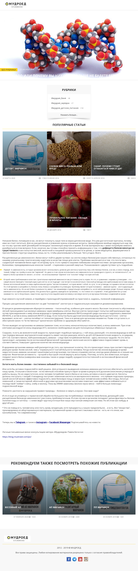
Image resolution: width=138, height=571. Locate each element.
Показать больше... (69, 115)
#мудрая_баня (60, 98)
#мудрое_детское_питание (67, 108)
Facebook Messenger (59, 422)
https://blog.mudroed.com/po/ (16, 436)
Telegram (20, 422)
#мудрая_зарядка (62, 103)
